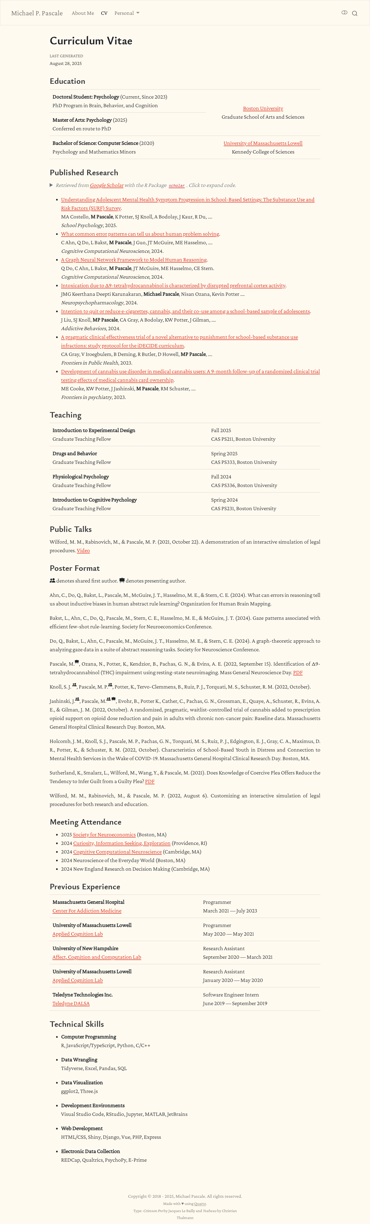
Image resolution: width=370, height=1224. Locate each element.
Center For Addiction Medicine (86, 910)
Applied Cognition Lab (77, 933)
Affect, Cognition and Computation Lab (96, 957)
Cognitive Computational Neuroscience (117, 851)
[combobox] (355, 12)
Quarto (200, 1203)
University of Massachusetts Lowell (263, 143)
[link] (127, 12)
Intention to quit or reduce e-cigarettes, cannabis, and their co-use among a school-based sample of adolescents (185, 311)
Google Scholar (106, 185)
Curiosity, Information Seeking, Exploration (122, 843)
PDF (298, 672)
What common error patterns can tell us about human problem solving (140, 233)
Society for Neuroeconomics (104, 834)
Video (83, 550)
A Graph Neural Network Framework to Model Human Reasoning (134, 259)
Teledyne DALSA (71, 1003)
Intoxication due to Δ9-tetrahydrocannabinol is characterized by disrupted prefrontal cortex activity (173, 285)
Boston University (263, 108)
